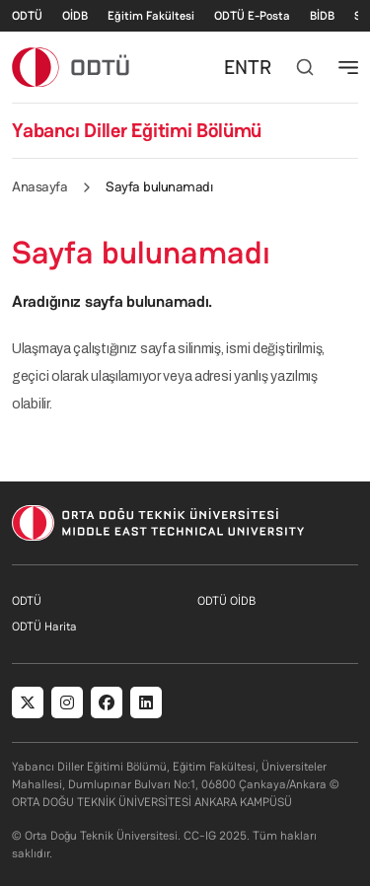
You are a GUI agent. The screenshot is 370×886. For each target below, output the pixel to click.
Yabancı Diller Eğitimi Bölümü (136, 130)
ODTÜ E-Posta (252, 16)
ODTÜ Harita (44, 626)
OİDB (75, 16)
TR (259, 67)
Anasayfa (39, 186)
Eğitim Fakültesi (151, 16)
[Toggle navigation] (348, 67)
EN (236, 67)
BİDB (322, 16)
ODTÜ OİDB (226, 601)
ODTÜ (27, 16)
